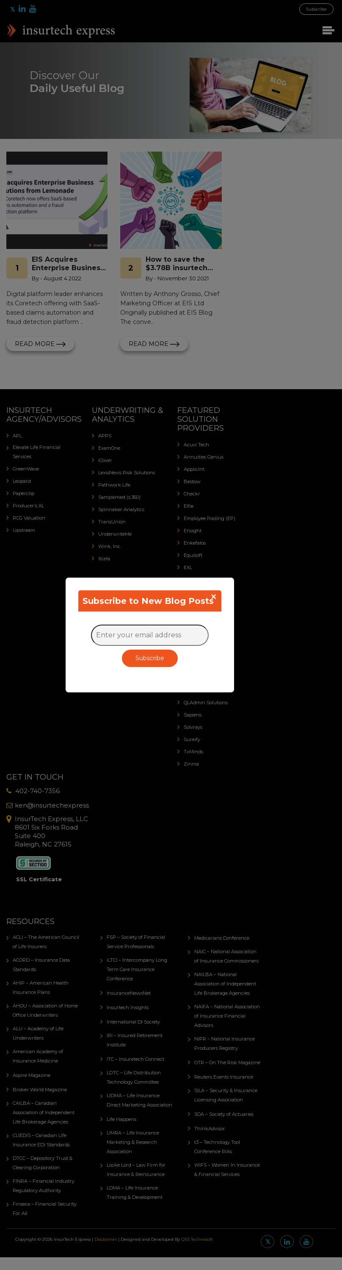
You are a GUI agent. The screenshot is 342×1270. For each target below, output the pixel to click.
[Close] (213, 596)
